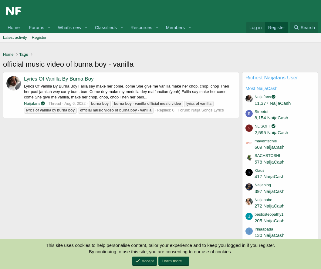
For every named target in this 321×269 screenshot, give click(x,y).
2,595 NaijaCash (271, 132)
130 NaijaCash (269, 235)
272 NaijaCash (269, 205)
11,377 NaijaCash (273, 103)
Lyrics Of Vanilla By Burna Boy (59, 79)
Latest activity (15, 37)
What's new (69, 27)
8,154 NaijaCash (271, 117)
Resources (141, 27)
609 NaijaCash (269, 147)
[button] (49, 27)
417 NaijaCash (269, 176)
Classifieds (106, 27)
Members (175, 27)
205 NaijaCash (269, 220)
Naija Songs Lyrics (207, 110)
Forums (36, 27)
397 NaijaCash (269, 191)
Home (14, 27)
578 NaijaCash (269, 161)
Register (39, 37)
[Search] (304, 27)
